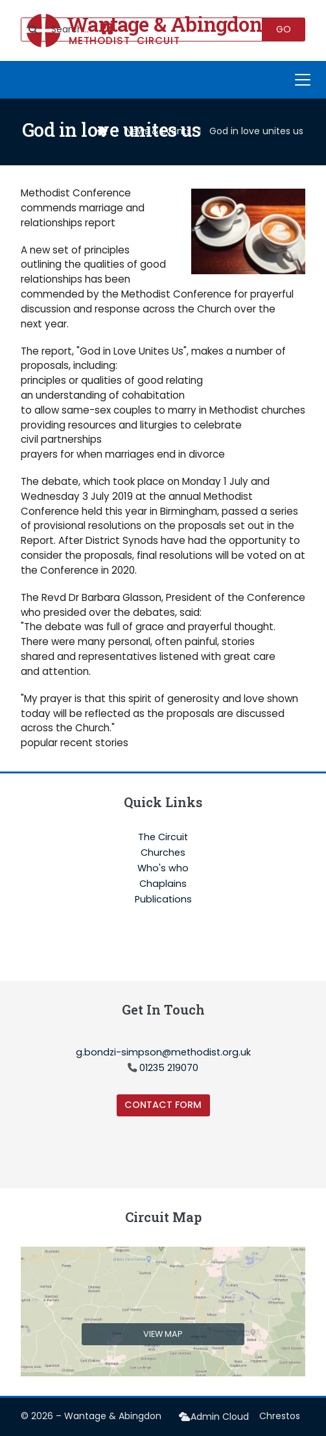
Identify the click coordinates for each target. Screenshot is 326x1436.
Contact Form (163, 1104)
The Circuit (163, 837)
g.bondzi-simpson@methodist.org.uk (163, 1052)
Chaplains (163, 884)
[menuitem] (214, 1417)
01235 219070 (168, 1067)
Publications (163, 899)
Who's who (163, 869)
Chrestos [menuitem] (279, 1415)
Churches (163, 853)
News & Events (158, 130)
